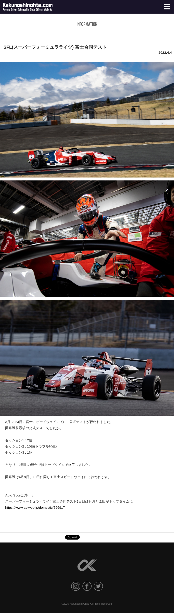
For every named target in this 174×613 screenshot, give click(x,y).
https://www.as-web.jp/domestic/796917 (35, 507)
